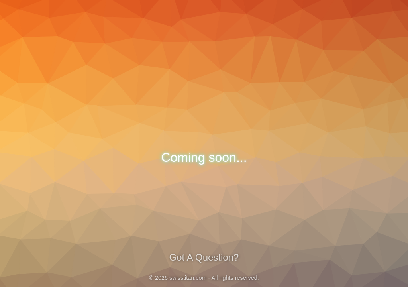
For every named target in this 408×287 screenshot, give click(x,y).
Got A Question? (204, 257)
